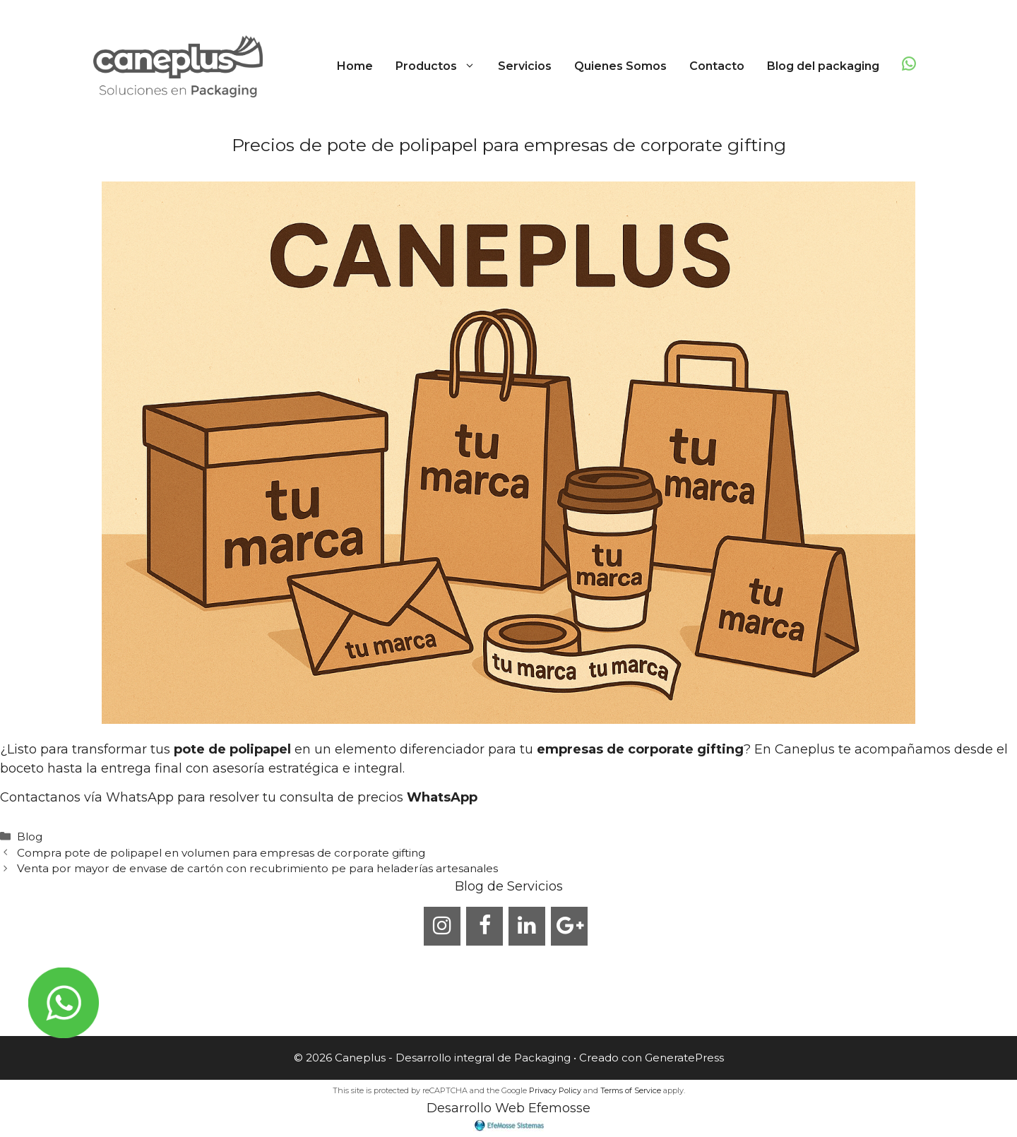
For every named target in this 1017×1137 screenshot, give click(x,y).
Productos (441, 66)
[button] (472, 66)
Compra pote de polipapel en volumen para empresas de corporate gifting (221, 852)
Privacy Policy (555, 1090)
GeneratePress (684, 1057)
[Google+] (569, 926)
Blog (29, 836)
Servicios (525, 66)
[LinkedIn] (527, 926)
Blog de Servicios (509, 886)
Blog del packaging (823, 66)
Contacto (716, 66)
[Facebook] (484, 926)
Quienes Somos (620, 66)
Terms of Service (630, 1090)
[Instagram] (442, 926)
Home (355, 66)
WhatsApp (442, 797)
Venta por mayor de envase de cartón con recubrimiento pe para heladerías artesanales (257, 868)
